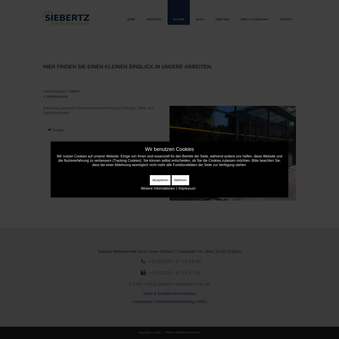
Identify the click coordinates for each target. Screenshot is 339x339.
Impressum (186, 188)
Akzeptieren (160, 180)
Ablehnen (180, 180)
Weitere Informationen (158, 188)
